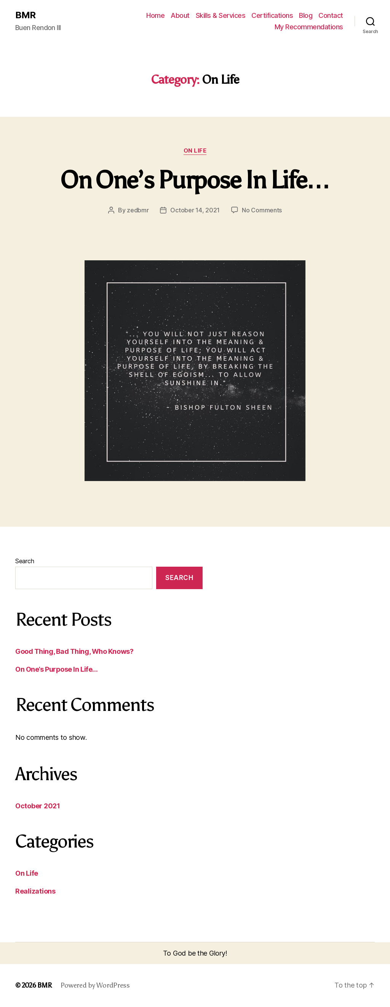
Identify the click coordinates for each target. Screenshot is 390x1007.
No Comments (262, 210)
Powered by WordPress (95, 985)
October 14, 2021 (195, 210)
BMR (25, 15)
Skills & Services (221, 15)
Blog (305, 15)
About (180, 15)
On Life (195, 150)
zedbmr (138, 210)
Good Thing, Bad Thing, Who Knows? (74, 651)
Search (24, 561)
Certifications (272, 15)
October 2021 (37, 806)
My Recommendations (309, 27)
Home (155, 15)
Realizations (35, 891)
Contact (330, 15)
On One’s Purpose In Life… (195, 180)
